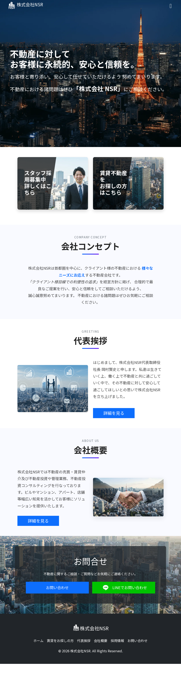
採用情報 (117, 640)
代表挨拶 (83, 640)
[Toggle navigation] (170, 5)
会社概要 (100, 640)
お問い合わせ (57, 587)
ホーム (38, 640)
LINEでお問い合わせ (124, 588)
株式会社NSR (29, 5)
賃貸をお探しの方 (60, 640)
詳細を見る (113, 413)
